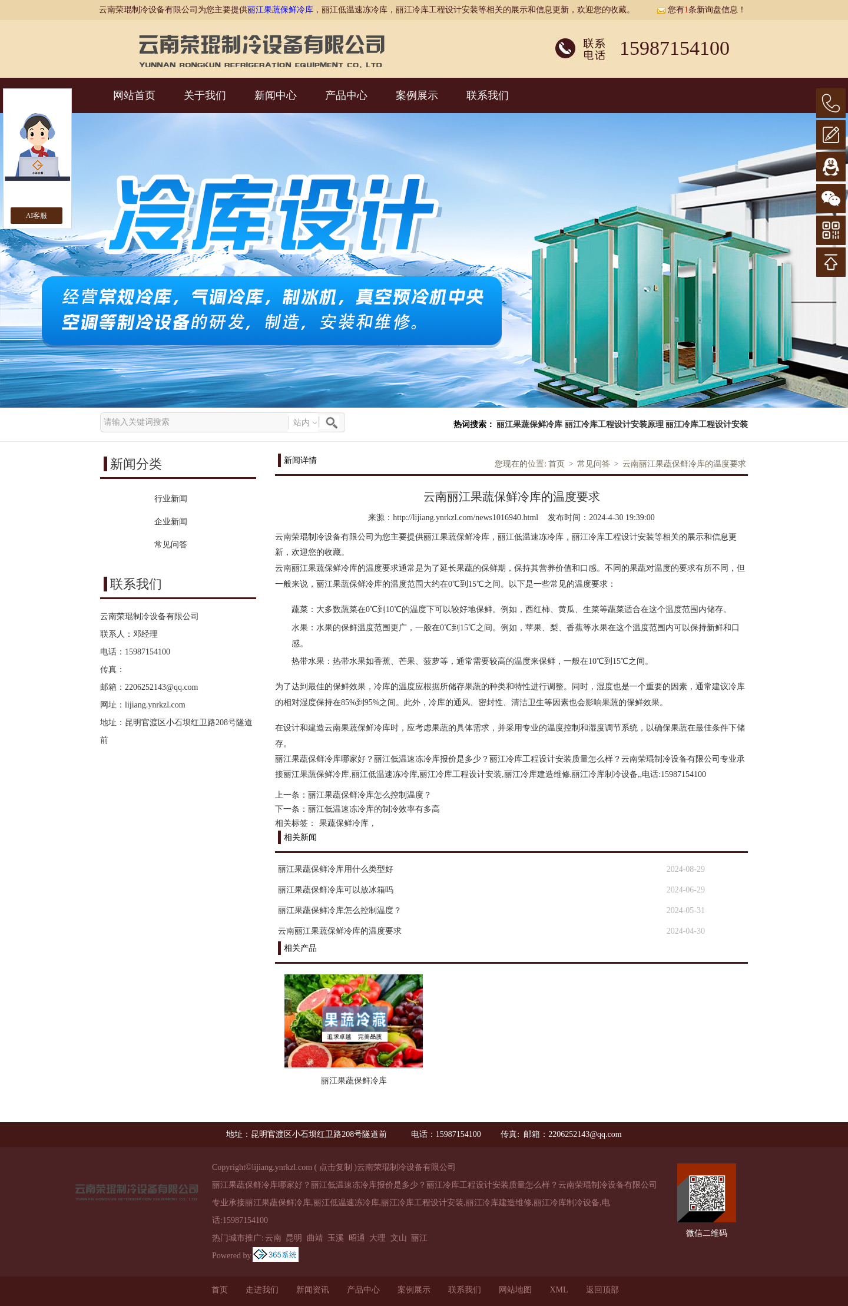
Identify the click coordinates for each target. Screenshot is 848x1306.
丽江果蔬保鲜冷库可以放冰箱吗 (335, 889)
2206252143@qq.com (161, 687)
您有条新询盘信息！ (701, 9)
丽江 (419, 1238)
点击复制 (335, 1167)
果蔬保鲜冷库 (344, 823)
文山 (398, 1238)
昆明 (294, 1238)
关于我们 (205, 95)
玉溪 (335, 1238)
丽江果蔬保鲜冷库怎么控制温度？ (370, 795)
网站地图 (515, 1289)
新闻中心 (275, 95)
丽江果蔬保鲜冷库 (280, 9)
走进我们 (262, 1289)
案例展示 (417, 95)
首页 (556, 463)
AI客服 (37, 215)
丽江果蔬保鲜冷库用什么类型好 (335, 869)
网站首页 (134, 95)
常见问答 (593, 463)
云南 (273, 1238)
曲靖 (315, 1238)
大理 (377, 1238)
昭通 (357, 1238)
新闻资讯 (312, 1289)
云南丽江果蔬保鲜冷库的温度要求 (684, 463)
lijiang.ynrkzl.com (155, 704)
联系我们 (487, 95)
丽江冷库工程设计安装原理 (614, 424)
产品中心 (346, 95)
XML (558, 1289)
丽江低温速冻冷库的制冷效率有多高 (374, 809)
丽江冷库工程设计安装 (706, 424)
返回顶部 (602, 1289)
